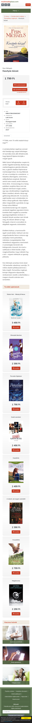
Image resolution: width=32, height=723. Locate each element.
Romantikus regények (10, 18)
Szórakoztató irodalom (17, 16)
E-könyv (6, 16)
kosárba (16, 327)
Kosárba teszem (20, 85)
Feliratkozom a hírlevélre (16, 716)
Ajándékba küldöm (19, 90)
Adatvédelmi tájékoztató (12, 697)
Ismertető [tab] (7, 136)
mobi (24, 103)
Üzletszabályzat (16, 694)
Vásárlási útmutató (21, 691)
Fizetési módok (9, 691)
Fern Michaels (7, 68)
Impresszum (16, 699)
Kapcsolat (24, 697)
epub (18, 103)
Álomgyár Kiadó (11, 122)
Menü (16, 11)
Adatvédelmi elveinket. (8, 721)
